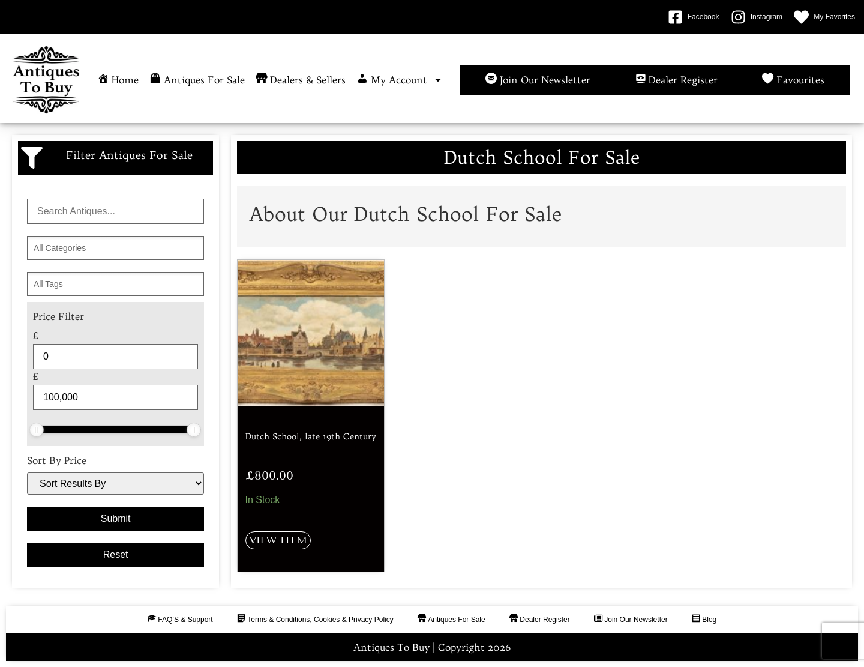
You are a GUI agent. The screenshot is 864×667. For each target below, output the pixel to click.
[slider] (36, 430)
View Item (278, 540)
